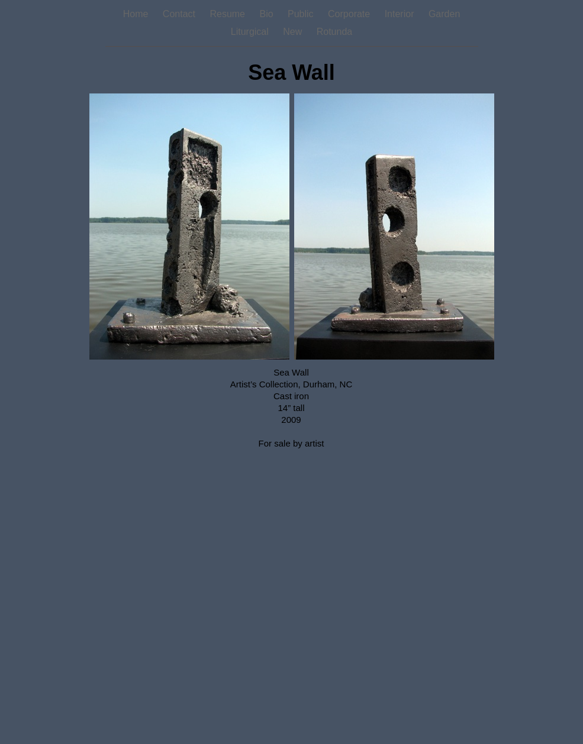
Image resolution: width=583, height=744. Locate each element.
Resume (228, 14)
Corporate (350, 14)
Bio (267, 14)
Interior (401, 14)
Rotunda (335, 32)
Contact (180, 14)
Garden (444, 14)
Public (302, 14)
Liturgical (251, 32)
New (293, 32)
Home (137, 14)
